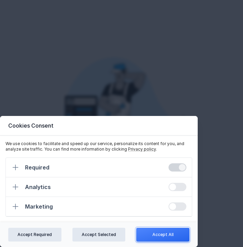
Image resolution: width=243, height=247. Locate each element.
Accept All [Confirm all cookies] (163, 234)
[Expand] (15, 167)
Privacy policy (142, 149)
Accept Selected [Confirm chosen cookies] (99, 234)
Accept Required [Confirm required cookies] (35, 234)
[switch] (177, 167)
